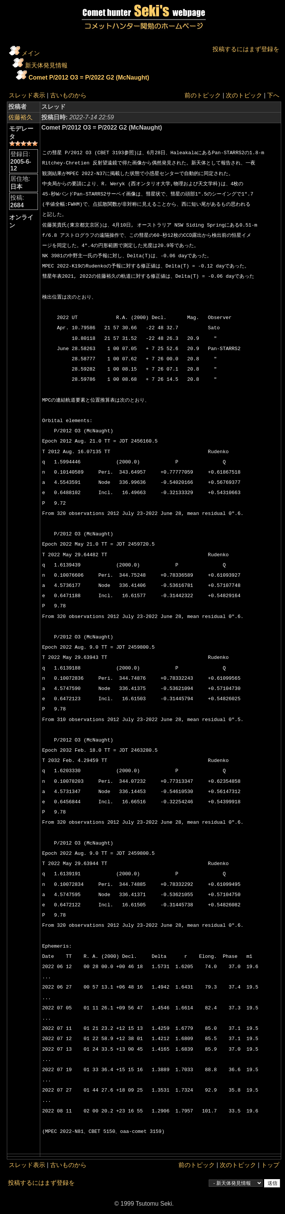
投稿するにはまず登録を (246, 49)
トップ (270, 1165)
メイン (31, 53)
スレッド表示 (27, 95)
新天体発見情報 (46, 65)
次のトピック (244, 95)
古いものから (68, 95)
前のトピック (202, 95)
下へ (273, 95)
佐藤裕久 (20, 117)
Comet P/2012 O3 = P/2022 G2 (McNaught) (88, 77)
